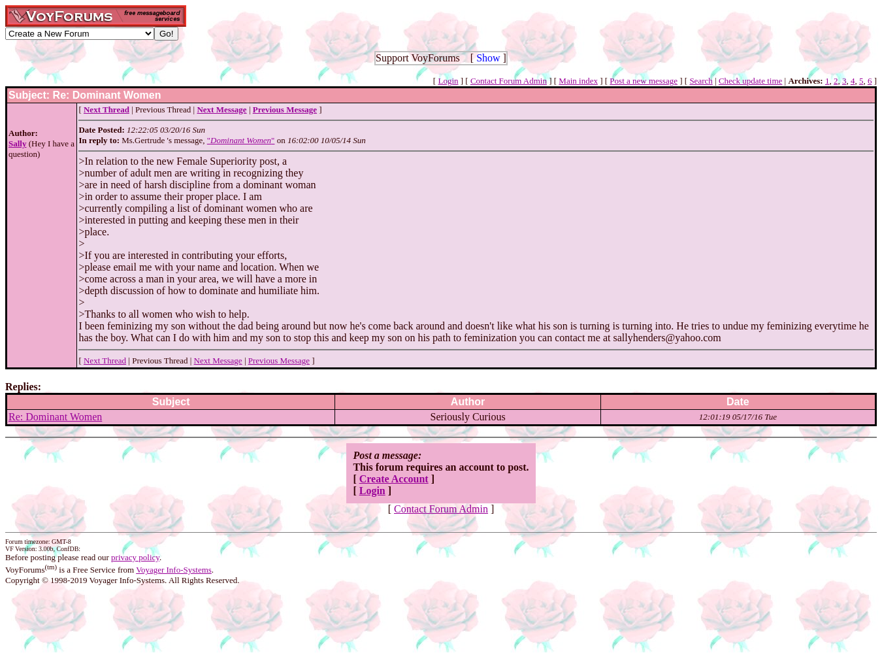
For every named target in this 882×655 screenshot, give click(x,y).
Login (448, 81)
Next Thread (105, 360)
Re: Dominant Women (55, 416)
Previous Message (279, 360)
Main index (578, 81)
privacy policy (135, 557)
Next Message (218, 360)
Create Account (394, 478)
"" (241, 140)
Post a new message (644, 81)
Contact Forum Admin (508, 81)
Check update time (750, 81)
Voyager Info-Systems (174, 570)
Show (488, 57)
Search (700, 81)
